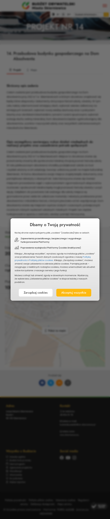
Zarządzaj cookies (36, 292)
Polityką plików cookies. (41, 260)
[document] (55, 259)
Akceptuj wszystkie (73, 292)
